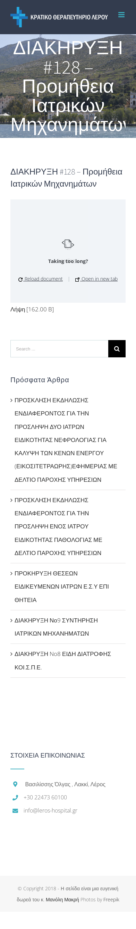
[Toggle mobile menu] (122, 14)
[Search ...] (59, 348)
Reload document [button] (40, 278)
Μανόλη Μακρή (62, 899)
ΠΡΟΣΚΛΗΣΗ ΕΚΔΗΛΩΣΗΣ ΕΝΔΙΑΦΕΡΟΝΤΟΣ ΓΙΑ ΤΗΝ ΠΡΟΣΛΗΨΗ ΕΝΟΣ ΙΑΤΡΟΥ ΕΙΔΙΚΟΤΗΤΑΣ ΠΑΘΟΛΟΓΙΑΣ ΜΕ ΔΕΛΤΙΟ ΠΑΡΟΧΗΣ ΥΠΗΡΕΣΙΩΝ (58, 526)
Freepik (111, 899)
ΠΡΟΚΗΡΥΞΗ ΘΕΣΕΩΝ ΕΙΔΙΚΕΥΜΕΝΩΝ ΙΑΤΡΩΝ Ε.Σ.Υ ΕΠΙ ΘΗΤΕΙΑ (62, 586)
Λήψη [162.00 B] (32, 309)
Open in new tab (96, 278)
